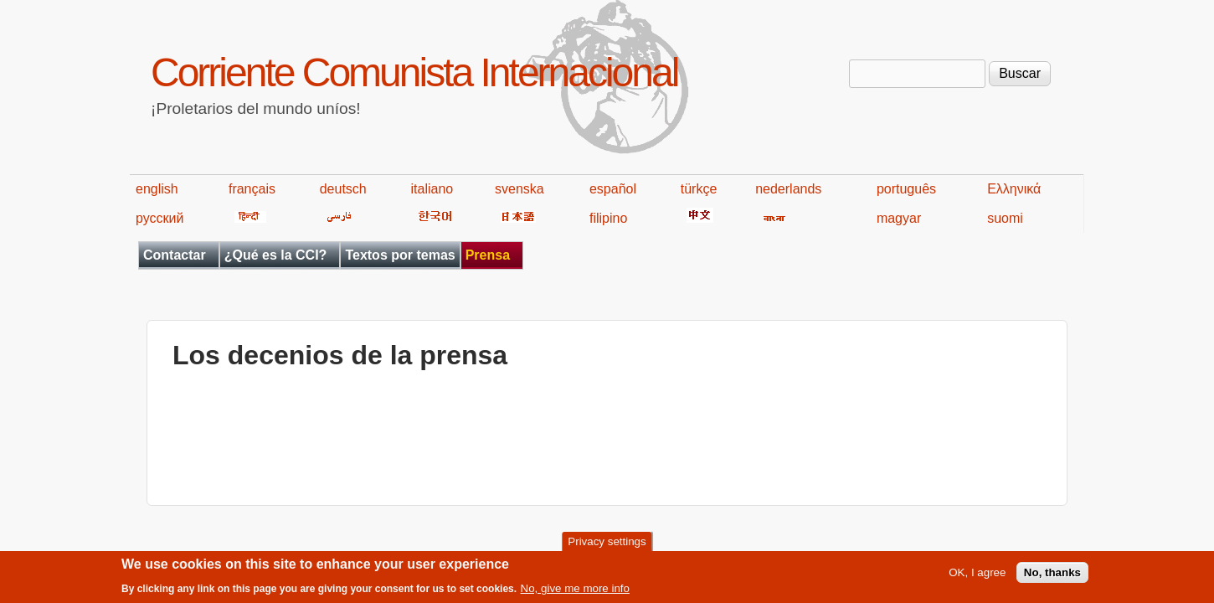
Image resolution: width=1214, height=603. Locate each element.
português (906, 189)
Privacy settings (607, 545)
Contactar (174, 255)
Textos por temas (400, 255)
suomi (1005, 218)
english (157, 189)
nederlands (788, 189)
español (612, 189)
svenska (519, 189)
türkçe (699, 189)
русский (159, 218)
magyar (899, 218)
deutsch (343, 189)
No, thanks (1052, 576)
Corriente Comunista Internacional (414, 72)
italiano (432, 189)
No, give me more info (575, 592)
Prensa (488, 255)
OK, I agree (977, 576)
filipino (608, 218)
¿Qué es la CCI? (275, 255)
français (252, 189)
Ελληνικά (1014, 189)
